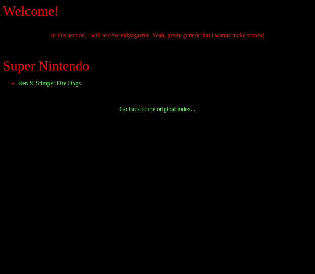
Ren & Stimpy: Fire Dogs (49, 83)
